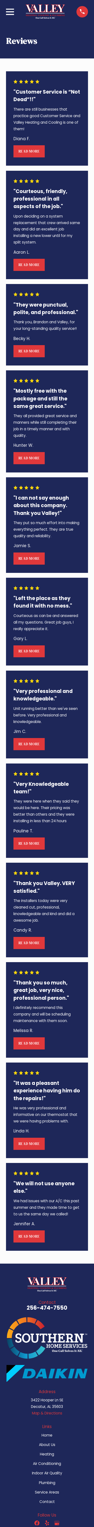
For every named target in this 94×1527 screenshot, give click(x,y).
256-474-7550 (47, 1308)
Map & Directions (47, 1413)
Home (47, 1435)
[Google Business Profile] (56, 1523)
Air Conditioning (47, 1463)
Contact (47, 1501)
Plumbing (47, 1482)
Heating (47, 1454)
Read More (29, 151)
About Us (47, 1444)
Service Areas (47, 1492)
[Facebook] (36, 1523)
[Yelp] (47, 1523)
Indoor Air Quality (47, 1473)
